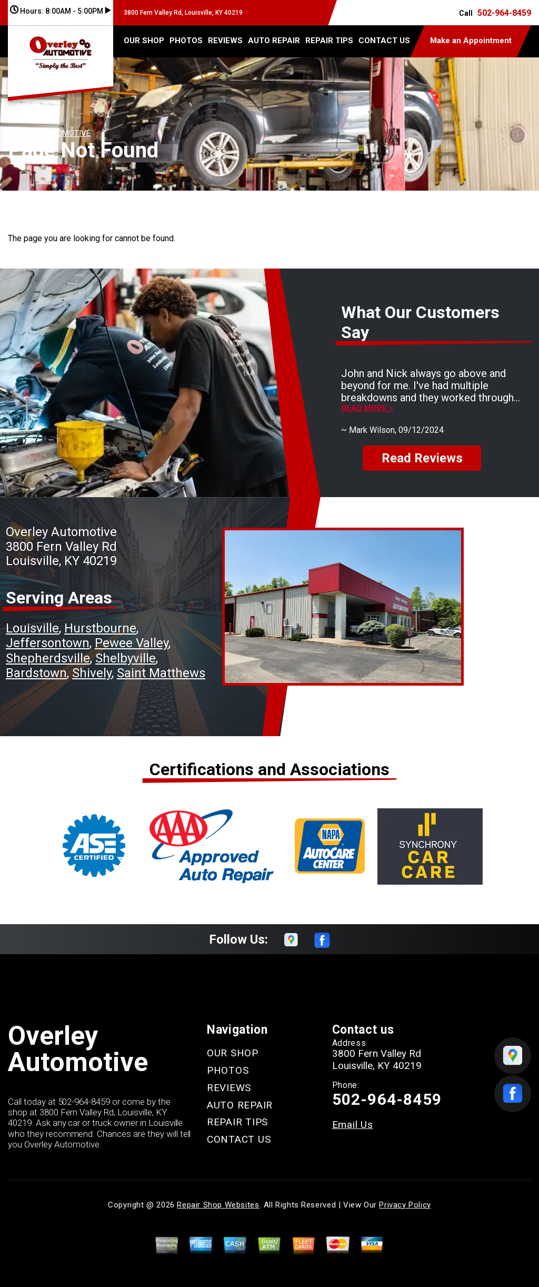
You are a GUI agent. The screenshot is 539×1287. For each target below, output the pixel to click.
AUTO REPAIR (274, 40)
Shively (92, 673)
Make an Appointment (471, 40)
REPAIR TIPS (329, 40)
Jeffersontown (47, 643)
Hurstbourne (100, 628)
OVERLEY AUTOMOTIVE (49, 133)
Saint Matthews (161, 673)
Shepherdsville (48, 658)
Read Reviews (422, 458)
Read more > (367, 408)
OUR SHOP (144, 40)
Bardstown (36, 673)
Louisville (32, 628)
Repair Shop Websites (218, 1205)
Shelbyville (125, 658)
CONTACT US (384, 40)
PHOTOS (186, 40)
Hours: (60, 11)
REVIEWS (225, 40)
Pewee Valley (131, 643)
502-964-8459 (504, 13)
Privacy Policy (405, 1205)
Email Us (352, 1125)
